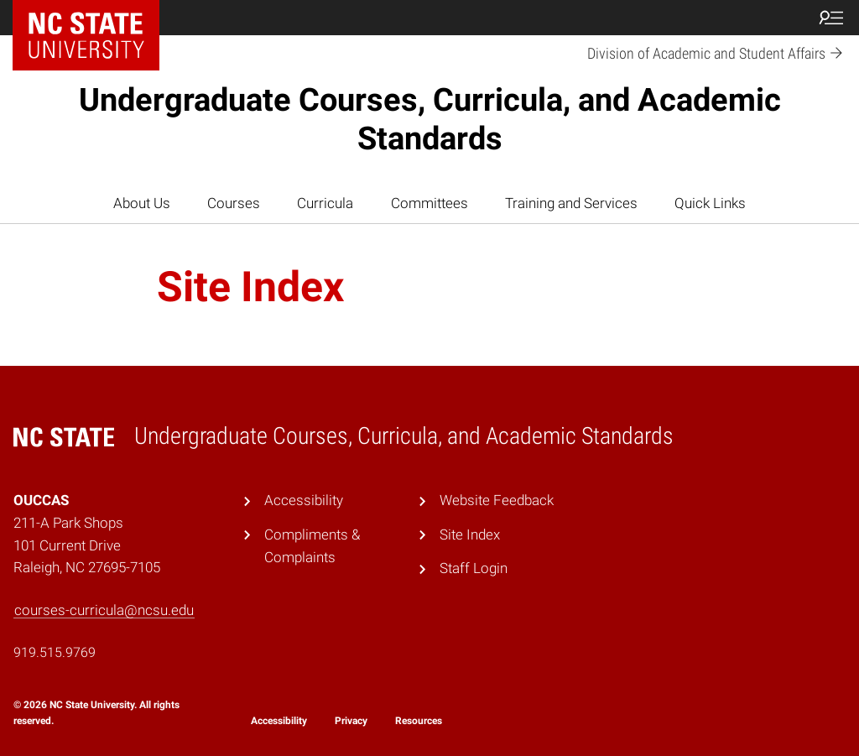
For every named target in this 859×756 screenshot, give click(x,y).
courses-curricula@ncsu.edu (104, 610)
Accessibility (303, 500)
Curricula (325, 203)
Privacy (351, 721)
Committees (429, 203)
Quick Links (710, 203)
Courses (233, 203)
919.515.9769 (54, 652)
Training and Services (571, 203)
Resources (418, 721)
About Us (141, 203)
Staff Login (474, 568)
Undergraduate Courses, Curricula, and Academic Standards (430, 119)
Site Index (470, 534)
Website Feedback (497, 500)
